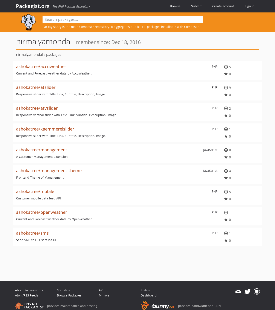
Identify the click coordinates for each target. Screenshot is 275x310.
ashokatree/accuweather (41, 66)
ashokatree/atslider (35, 87)
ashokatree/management (41, 150)
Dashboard (149, 295)
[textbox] (123, 19)
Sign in (250, 6)
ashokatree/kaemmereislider (45, 129)
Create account (223, 6)
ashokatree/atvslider (37, 108)
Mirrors (104, 295)
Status (145, 290)
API (101, 290)
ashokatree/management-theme (49, 170)
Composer (86, 27)
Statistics (63, 290)
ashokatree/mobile (35, 191)
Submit (196, 6)
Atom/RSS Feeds (26, 295)
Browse (175, 6)
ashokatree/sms (32, 233)
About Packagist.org (29, 290)
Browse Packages (69, 295)
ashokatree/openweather (41, 212)
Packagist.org (32, 6)
